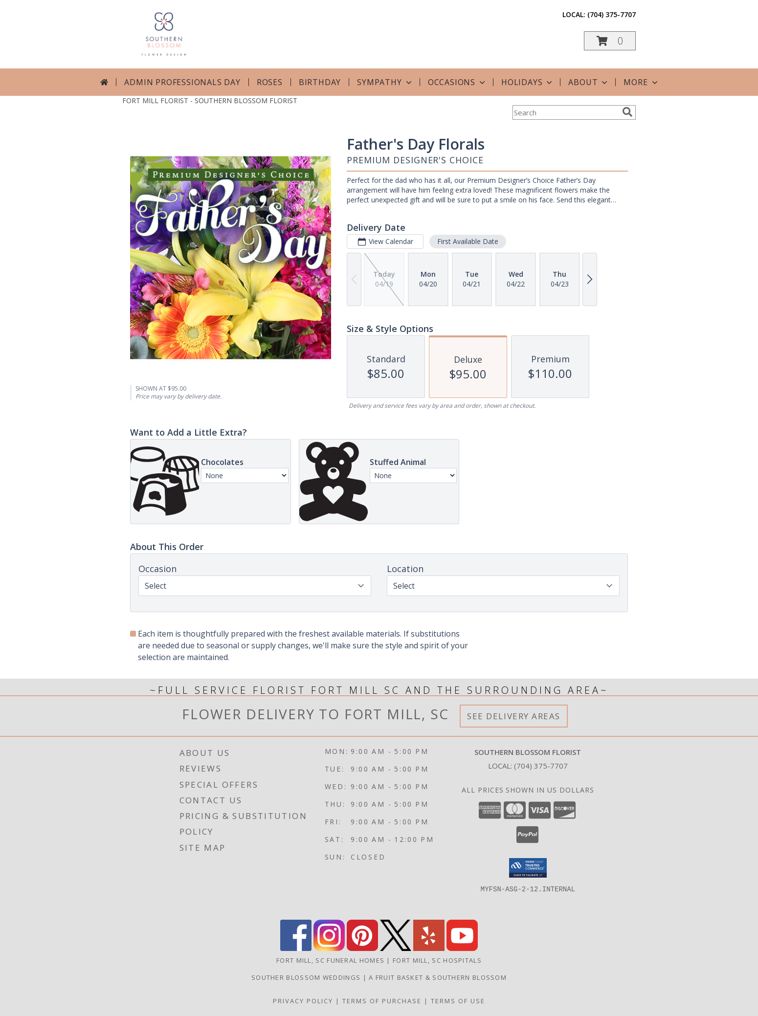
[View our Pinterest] (362, 948)
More (641, 82)
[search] (627, 112)
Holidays (527, 82)
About (588, 82)
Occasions (457, 82)
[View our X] (395, 948)
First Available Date (467, 241)
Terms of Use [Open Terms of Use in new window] (458, 1000)
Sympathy (385, 82)
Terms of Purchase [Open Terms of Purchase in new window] (382, 1000)
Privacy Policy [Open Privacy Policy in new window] (303, 1000)
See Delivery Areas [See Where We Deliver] (513, 716)
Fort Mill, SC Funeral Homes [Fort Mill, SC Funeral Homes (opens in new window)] (330, 960)
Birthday (320, 82)
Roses (270, 82)
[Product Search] (565, 112)
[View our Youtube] (462, 948)
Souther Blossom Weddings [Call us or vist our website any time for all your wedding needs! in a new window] (307, 977)
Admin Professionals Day (182, 82)
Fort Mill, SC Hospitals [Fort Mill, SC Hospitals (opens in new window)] (437, 960)
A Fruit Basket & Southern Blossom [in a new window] (438, 977)
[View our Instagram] (329, 948)
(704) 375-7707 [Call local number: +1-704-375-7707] (611, 14)
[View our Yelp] (429, 948)
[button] (610, 40)
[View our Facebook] (296, 948)
